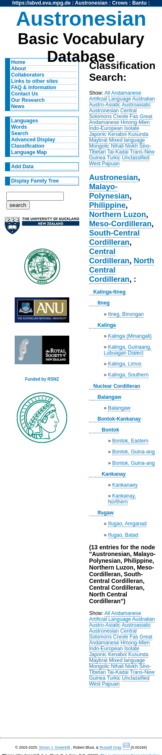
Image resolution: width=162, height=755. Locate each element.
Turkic (114, 158)
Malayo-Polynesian (109, 191)
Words (19, 127)
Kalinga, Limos (124, 364)
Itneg (103, 303)
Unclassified (136, 158)
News (18, 106)
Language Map (29, 152)
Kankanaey (125, 485)
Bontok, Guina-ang (133, 452)
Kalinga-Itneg (109, 292)
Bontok (110, 430)
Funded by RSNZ (42, 379)
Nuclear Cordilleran (116, 386)
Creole (120, 116)
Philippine (107, 205)
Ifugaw (105, 513)
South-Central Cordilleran (114, 237)
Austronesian (91, 3)
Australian (143, 99)
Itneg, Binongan (126, 314)
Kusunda (138, 134)
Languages (24, 121)
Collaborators (27, 75)
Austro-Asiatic (104, 105)
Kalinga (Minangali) (130, 336)
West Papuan (104, 164)
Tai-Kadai (117, 152)
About (18, 69)
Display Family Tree (35, 181)
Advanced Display (33, 140)
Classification (27, 146)
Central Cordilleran (109, 256)
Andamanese (126, 93)
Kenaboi (117, 134)
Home (18, 62)
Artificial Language (110, 99)
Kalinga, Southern (128, 375)
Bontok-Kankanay (119, 419)
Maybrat (98, 140)
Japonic (98, 134)
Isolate (131, 128)
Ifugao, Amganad (127, 524)
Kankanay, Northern (122, 499)
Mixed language (127, 140)
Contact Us (24, 94)
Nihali (117, 146)
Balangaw (109, 397)
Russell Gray (110, 747)
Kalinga (106, 325)
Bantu (139, 3)
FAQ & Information (33, 87)
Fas (134, 116)
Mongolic (99, 146)
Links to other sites (34, 81)
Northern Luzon (117, 214)
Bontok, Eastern (130, 441)
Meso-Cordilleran (120, 223)
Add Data (22, 167)
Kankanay (113, 474)
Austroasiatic (136, 105)
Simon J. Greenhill (54, 747)
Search (20, 133)
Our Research (28, 100)
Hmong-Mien (135, 122)
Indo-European (106, 128)
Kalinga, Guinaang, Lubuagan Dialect (128, 350)
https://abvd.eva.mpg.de (41, 3)
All (107, 93)
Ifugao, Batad (123, 535)
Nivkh (131, 146)
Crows (120, 3)
